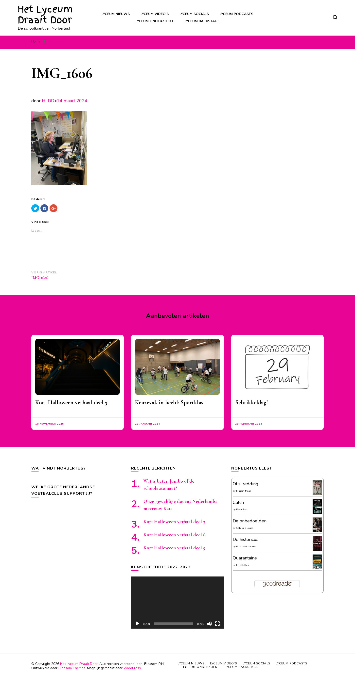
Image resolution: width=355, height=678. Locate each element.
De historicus (245, 539)
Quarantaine (245, 558)
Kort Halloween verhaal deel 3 (174, 522)
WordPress (132, 668)
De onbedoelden (249, 521)
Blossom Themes (71, 668)
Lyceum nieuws (116, 14)
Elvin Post (242, 509)
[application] (177, 602)
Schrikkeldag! (251, 402)
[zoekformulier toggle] (335, 17)
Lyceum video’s (155, 14)
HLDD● (49, 101)
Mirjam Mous (243, 491)
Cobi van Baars (244, 528)
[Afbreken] (209, 623)
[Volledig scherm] (217, 623)
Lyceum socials (194, 14)
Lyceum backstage (202, 21)
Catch (238, 502)
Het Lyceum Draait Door (45, 14)
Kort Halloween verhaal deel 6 (174, 535)
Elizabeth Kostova (246, 546)
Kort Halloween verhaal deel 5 (71, 402)
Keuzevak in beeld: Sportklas (169, 402)
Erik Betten (242, 565)
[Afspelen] (137, 623)
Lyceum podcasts (236, 14)
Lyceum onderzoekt (155, 21)
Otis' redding (245, 484)
